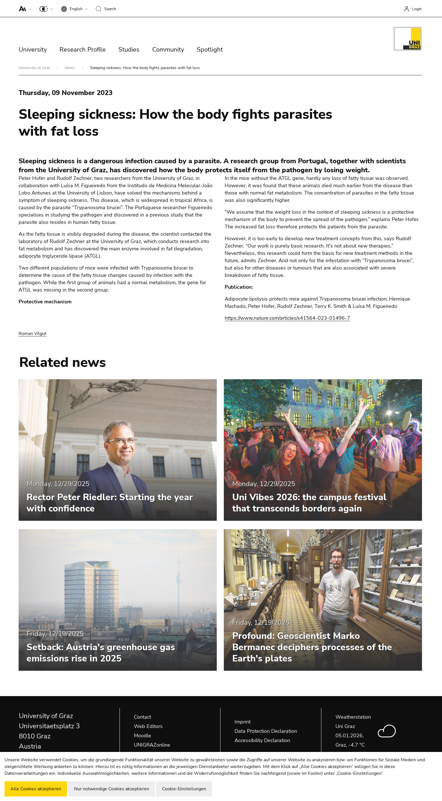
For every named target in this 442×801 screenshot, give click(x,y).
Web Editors (148, 726)
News (70, 67)
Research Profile (82, 49)
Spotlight (210, 49)
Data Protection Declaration (266, 731)
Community (168, 49)
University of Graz (35, 67)
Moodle (142, 735)
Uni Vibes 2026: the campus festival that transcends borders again (309, 503)
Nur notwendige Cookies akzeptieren (111, 789)
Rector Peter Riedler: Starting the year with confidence (109, 503)
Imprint (243, 721)
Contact (142, 717)
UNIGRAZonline (152, 745)
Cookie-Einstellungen (184, 789)
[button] (24, 8)
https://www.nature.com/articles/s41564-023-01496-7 (287, 318)
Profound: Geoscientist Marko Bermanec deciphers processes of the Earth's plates (312, 647)
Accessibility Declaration (262, 740)
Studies (129, 49)
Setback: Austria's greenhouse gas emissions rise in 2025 (100, 653)
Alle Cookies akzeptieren (35, 789)
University (33, 49)
